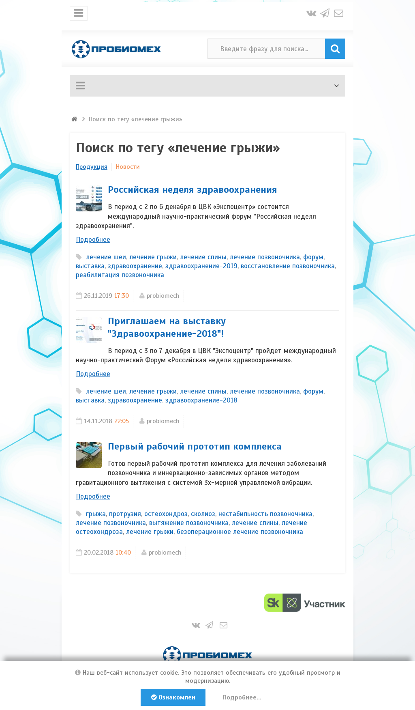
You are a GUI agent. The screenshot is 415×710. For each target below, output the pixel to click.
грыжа (96, 514)
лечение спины (203, 257)
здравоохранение (135, 266)
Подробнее (93, 239)
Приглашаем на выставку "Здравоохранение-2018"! (167, 327)
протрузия (125, 514)
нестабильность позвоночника (265, 514)
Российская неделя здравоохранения (192, 189)
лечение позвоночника (265, 257)
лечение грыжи (153, 257)
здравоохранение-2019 (201, 266)
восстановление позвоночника (288, 266)
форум (313, 257)
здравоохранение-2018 (201, 400)
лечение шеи (106, 257)
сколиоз (203, 514)
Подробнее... (242, 697)
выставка (90, 266)
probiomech (163, 296)
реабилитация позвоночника (120, 275)
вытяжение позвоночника (189, 523)
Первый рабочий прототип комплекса (195, 446)
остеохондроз (166, 514)
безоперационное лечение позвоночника (240, 531)
